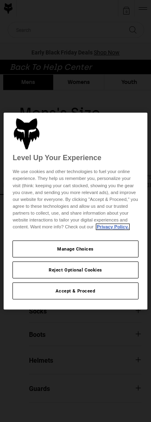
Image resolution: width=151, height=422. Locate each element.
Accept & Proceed (75, 291)
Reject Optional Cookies (75, 270)
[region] (75, 211)
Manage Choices (75, 249)
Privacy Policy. (112, 226)
